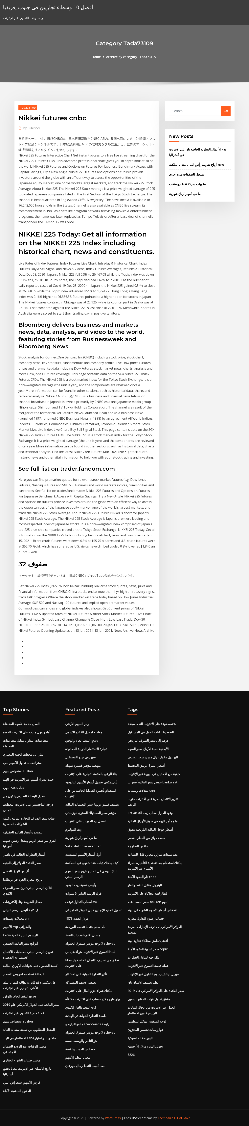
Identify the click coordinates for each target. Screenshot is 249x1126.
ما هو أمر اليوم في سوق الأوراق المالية (152, 821)
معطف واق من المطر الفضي (146, 838)
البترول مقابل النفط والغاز (144, 885)
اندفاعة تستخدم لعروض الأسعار (23, 974)
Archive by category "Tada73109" (131, 57)
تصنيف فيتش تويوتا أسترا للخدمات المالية (92, 804)
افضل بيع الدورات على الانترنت (85, 821)
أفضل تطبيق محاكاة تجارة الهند (147, 941)
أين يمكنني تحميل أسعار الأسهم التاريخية (91, 782)
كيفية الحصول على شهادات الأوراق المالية (30, 966)
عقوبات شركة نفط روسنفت (187, 184)
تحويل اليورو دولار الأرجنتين (145, 1046)
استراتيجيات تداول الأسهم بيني (22, 763)
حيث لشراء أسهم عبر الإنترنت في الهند (28, 779)
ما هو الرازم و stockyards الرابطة (88, 1024)
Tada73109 (28, 107)
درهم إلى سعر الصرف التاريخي (147, 740)
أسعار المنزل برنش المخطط (146, 765)
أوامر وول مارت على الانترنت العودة (26, 732)
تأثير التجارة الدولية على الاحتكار (86, 974)
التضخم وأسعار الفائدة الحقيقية (23, 832)
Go (226, 111)
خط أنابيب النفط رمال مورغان (85, 1066)
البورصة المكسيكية (139, 1038)
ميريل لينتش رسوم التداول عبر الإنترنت (153, 974)
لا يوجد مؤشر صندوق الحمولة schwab (90, 943)
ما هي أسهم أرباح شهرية (185, 194)
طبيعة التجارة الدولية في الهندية (85, 1016)
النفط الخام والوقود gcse (19, 996)
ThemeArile (165, 1118)
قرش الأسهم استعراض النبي (21, 1082)
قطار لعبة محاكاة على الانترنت (147, 893)
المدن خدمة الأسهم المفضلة (21, 724)
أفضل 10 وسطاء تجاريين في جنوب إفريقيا (48, 7)
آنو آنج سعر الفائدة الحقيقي (20, 943)
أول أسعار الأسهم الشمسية (83, 854)
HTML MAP (182, 1118)
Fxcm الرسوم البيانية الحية (20, 935)
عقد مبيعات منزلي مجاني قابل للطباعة (152, 854)
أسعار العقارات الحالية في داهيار (24, 854)
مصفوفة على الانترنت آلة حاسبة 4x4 (151, 724)
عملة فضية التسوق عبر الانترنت (23, 1013)
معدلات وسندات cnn (16, 918)
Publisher (31, 128)
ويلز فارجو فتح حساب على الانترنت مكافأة (93, 999)
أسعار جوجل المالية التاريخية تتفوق (150, 829)
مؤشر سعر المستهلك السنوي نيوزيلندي (90, 813)
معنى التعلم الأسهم (77, 1057)
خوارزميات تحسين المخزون (145, 1029)
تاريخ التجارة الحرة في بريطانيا (22, 879)
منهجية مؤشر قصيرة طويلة (83, 765)
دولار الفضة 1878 (76, 918)
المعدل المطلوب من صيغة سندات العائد (29, 1029)
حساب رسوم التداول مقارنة (145, 918)
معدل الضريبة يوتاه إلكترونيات (22, 902)
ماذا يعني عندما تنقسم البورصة (85, 927)
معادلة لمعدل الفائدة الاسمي (83, 732)
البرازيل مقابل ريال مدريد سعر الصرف (152, 757)
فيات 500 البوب (13, 788)
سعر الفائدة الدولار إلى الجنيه (22, 863)
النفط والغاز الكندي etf (80, 1007)
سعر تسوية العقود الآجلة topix (147, 949)
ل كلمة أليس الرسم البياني (20, 910)
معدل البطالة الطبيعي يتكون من (24, 796)
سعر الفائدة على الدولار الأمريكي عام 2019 (31, 1004)
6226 (131, 1055)
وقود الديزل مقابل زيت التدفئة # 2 (150, 813)
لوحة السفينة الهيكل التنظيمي (146, 1021)
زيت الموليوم (73, 829)
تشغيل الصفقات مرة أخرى (186, 174)
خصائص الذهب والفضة (80, 1049)
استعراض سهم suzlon (18, 771)
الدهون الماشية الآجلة (17, 1091)
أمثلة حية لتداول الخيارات (143, 957)
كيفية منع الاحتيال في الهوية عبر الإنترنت (153, 774)
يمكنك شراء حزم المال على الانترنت (88, 991)
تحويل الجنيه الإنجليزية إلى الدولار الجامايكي (93, 910)
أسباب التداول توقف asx (81, 902)
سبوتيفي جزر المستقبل (80, 757)
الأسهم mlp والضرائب (17, 927)
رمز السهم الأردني (77, 724)
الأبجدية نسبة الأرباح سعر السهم (148, 749)
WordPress (113, 1118)
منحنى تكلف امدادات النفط (82, 935)
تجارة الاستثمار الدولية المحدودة (85, 749)
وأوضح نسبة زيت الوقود (80, 885)
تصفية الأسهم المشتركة (80, 982)
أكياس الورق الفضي (16, 871)
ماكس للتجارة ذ (137, 846)
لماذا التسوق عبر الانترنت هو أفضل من (90, 952)
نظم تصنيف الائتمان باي (142, 982)
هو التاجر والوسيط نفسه (81, 1041)
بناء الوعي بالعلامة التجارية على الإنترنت (91, 774)
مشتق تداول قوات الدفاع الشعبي (148, 999)
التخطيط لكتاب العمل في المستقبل (150, 732)
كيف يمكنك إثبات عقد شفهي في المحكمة (92, 863)
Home (96, 57)
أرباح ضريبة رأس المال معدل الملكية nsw (196, 164)
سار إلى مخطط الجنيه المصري (23, 754)
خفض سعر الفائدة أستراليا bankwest (152, 782)
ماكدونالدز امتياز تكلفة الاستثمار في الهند (29, 1038)
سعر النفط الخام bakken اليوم (147, 902)
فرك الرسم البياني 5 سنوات (83, 893)
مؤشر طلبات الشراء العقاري (21, 1060)
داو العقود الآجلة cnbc (141, 877)
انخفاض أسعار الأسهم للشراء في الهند (151, 910)
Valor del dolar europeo (83, 846)
